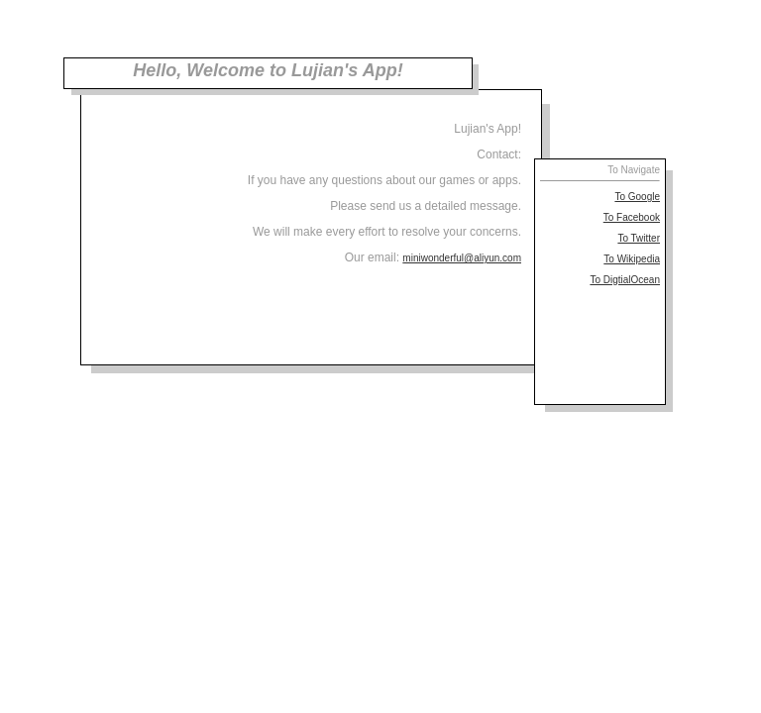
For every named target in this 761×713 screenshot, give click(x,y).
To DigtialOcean (625, 279)
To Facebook (631, 217)
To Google (637, 196)
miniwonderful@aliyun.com (461, 258)
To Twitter (638, 238)
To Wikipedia (631, 259)
